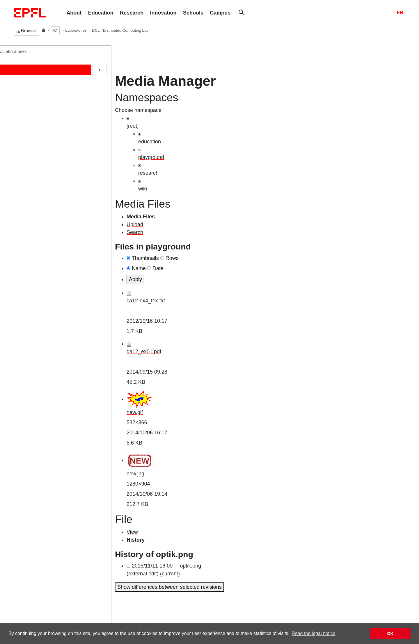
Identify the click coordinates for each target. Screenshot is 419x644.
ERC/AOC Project (36, 135)
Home (25, 63)
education (149, 142)
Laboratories (76, 30)
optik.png (174, 554)
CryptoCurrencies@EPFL (43, 148)
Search (135, 232)
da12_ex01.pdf (144, 351)
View (132, 532)
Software (27, 123)
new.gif (135, 412)
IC (55, 30)
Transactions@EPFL (38, 196)
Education (28, 87)
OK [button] (390, 633)
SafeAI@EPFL (33, 160)
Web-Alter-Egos (34, 184)
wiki (142, 189)
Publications (30, 99)
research (148, 173)
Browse (26, 30)
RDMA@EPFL (33, 172)
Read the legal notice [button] (313, 633)
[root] (133, 126)
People (26, 75)
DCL (18, 51)
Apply (135, 279)
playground (151, 157)
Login (7, 617)
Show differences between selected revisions (169, 587)
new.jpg (135, 474)
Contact (26, 111)
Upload (135, 224)
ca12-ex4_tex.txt (146, 301)
